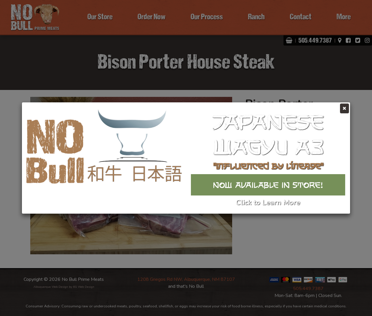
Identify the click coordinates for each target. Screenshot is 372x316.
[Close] (344, 108)
